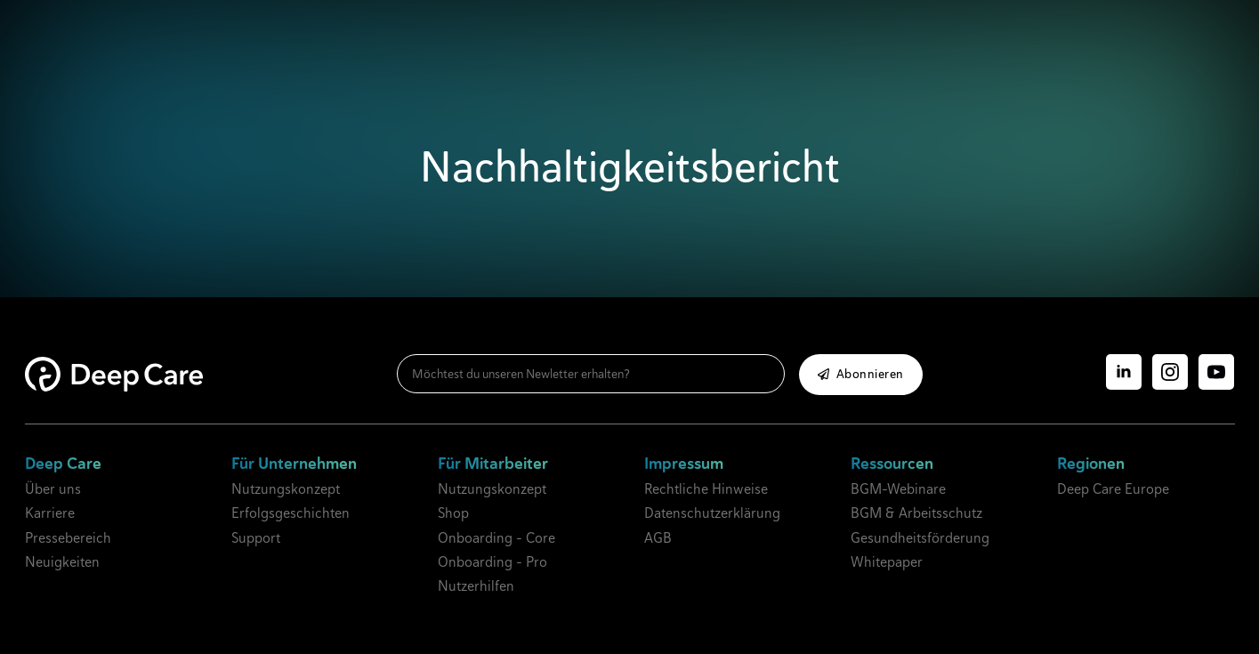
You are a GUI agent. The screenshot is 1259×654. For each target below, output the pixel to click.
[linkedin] (1124, 372)
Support (255, 538)
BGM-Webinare (898, 489)
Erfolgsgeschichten (290, 513)
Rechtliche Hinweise (706, 489)
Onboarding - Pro (492, 562)
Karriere (50, 513)
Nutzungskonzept (285, 489)
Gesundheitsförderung (920, 538)
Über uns (53, 489)
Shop (453, 513)
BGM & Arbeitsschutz (916, 513)
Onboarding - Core (496, 538)
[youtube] (1216, 372)
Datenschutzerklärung (712, 513)
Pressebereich (68, 538)
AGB (658, 538)
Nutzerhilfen (476, 586)
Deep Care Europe (1113, 489)
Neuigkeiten (62, 562)
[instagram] (1170, 372)
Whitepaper (887, 562)
